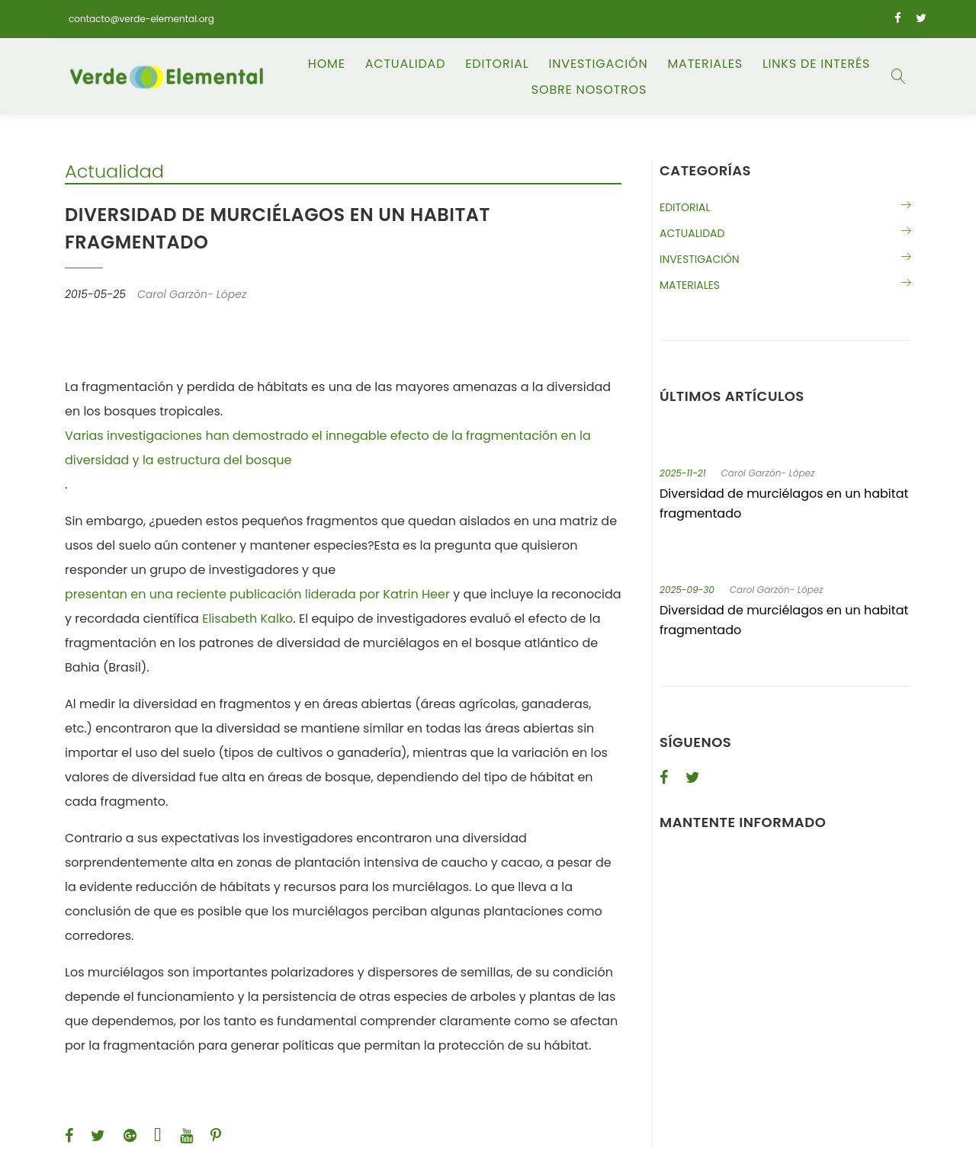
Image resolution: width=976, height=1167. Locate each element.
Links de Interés (816, 64)
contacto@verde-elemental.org (141, 19)
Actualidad (405, 64)
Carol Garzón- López (768, 473)
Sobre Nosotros (589, 90)
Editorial (496, 64)
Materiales (704, 64)
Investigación (598, 64)
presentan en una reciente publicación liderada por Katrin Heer (257, 594)
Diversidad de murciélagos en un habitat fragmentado (784, 503)
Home (326, 64)
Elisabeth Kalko (247, 618)
